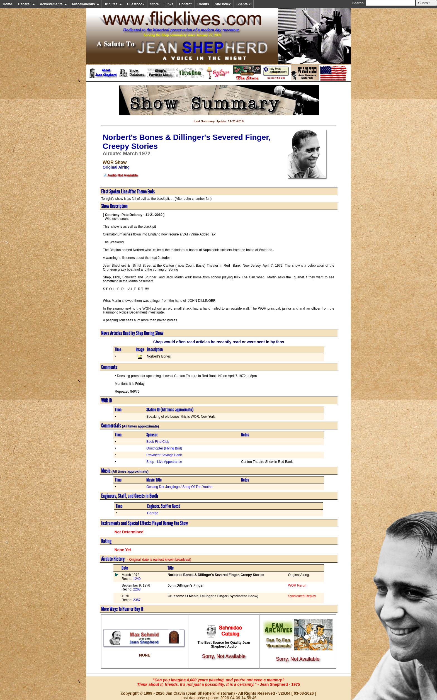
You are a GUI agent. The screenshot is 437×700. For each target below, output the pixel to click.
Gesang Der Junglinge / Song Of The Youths (179, 487)
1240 (136, 579)
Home (7, 4)
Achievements (53, 4)
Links (169, 4)
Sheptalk (244, 4)
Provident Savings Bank (164, 455)
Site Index (223, 4)
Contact (185, 4)
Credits (203, 4)
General (26, 4)
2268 (136, 589)
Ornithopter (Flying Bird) (164, 448)
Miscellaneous (85, 4)
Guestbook (135, 4)
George (152, 513)
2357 (136, 600)
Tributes (113, 4)
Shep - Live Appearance (164, 462)
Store (154, 4)
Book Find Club (157, 442)
